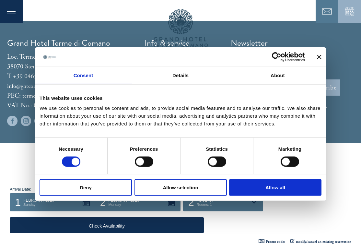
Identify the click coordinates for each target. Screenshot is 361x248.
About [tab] (278, 75)
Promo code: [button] (272, 241)
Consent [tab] (83, 75)
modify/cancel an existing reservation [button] (320, 241)
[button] (52, 224)
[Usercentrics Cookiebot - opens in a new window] (276, 57)
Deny (86, 187)
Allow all (275, 187)
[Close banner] (319, 56)
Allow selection (180, 187)
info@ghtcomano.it (29, 86)
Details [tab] (180, 75)
